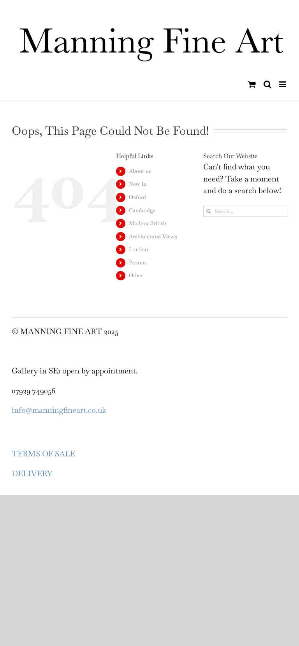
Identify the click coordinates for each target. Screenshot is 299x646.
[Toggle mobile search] (267, 84)
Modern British (147, 223)
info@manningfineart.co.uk (59, 410)
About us (140, 170)
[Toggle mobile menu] (283, 84)
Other (136, 275)
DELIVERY (32, 473)
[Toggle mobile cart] (252, 84)
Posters (138, 262)
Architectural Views (153, 236)
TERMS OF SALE (43, 454)
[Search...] (245, 211)
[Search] (209, 211)
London (138, 249)
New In (138, 183)
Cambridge (142, 210)
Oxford (137, 197)
